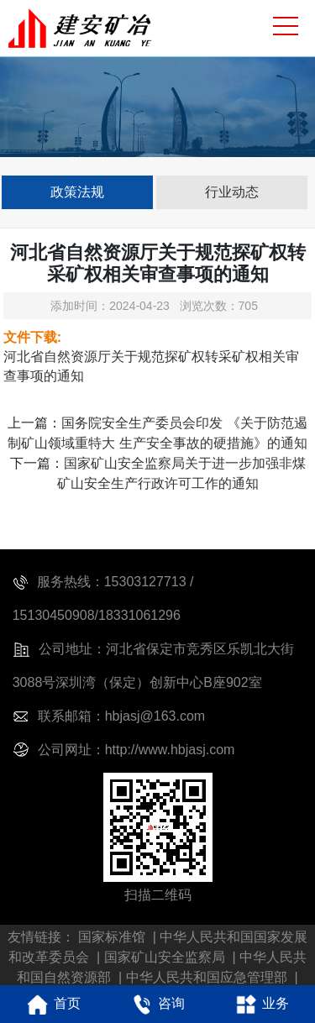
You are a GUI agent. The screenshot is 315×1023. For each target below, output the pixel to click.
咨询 (156, 1004)
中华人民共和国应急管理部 (206, 977)
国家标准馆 (111, 937)
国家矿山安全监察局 (164, 957)
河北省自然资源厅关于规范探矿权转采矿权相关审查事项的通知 (151, 366)
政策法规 (77, 192)
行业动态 (232, 192)
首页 (52, 1004)
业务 (260, 1004)
